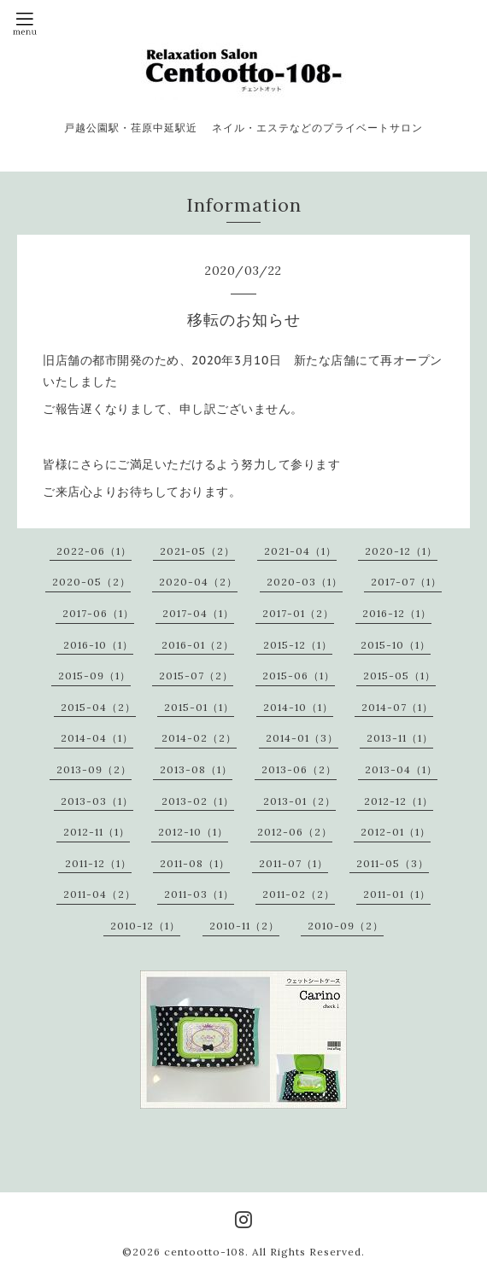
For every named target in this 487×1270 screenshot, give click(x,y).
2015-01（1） (199, 707)
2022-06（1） (94, 551)
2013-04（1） (401, 769)
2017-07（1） (406, 581)
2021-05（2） (197, 551)
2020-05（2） (91, 581)
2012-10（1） (193, 831)
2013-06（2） (299, 769)
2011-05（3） (392, 863)
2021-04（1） (300, 551)
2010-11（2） (244, 925)
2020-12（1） (401, 551)
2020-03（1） (305, 581)
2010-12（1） (145, 925)
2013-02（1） (197, 801)
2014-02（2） (199, 737)
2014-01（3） (302, 737)
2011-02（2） (298, 894)
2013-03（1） (97, 801)
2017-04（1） (198, 613)
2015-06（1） (298, 675)
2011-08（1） (195, 863)
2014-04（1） (97, 737)
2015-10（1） (396, 644)
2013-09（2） (94, 769)
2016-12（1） (396, 613)
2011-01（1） (397, 894)
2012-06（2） (294, 831)
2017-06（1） (98, 613)
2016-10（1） (98, 644)
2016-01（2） (197, 644)
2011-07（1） (293, 863)
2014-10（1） (298, 707)
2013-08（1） (196, 769)
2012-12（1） (398, 801)
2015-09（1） (94, 675)
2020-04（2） (198, 581)
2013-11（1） (400, 737)
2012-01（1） (396, 831)
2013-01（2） (299, 801)
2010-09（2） (346, 925)
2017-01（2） (298, 613)
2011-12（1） (98, 863)
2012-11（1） (96, 831)
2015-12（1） (297, 644)
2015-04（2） (98, 707)
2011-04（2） (99, 894)
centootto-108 (204, 1251)
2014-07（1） (397, 707)
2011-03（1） (199, 894)
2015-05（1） (399, 675)
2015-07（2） (196, 675)
